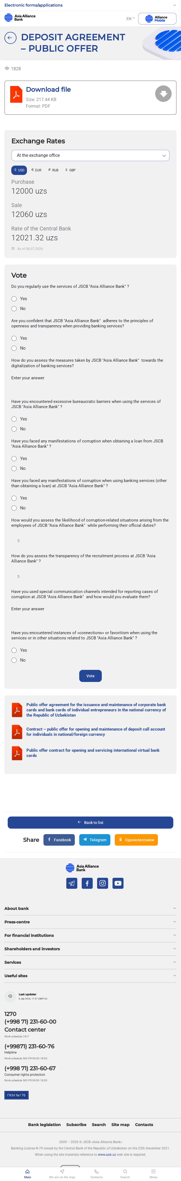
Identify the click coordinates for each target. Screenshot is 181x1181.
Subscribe (76, 1124)
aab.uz (19, 17)
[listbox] (90, 155)
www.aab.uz (107, 1155)
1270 (10, 1014)
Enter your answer (27, 377)
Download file (48, 89)
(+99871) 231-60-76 (29, 1046)
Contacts (144, 1124)
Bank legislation (44, 1124)
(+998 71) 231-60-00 (30, 1021)
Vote (90, 676)
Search (99, 1124)
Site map (120, 1124)
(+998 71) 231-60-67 (30, 1068)
